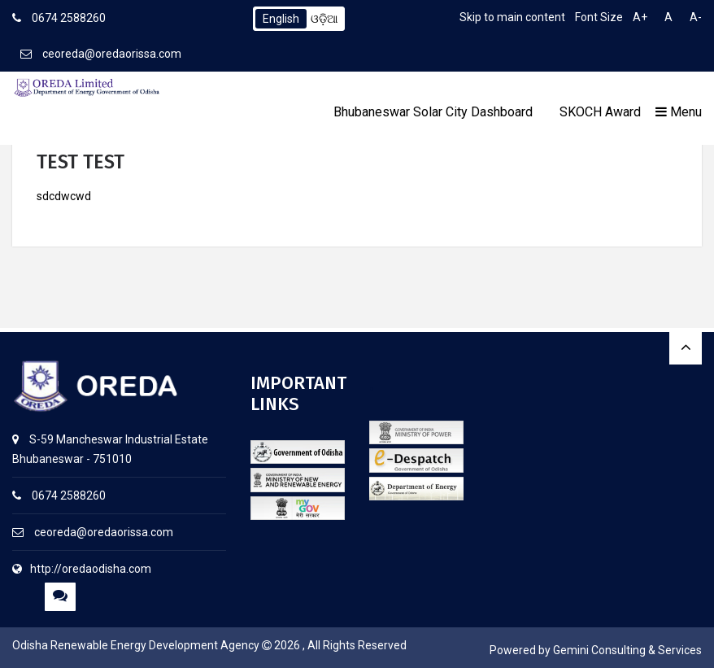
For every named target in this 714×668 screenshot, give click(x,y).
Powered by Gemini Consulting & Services (596, 650)
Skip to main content (512, 17)
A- (696, 17)
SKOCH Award (600, 112)
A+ (640, 17)
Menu (678, 112)
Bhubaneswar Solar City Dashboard (433, 112)
